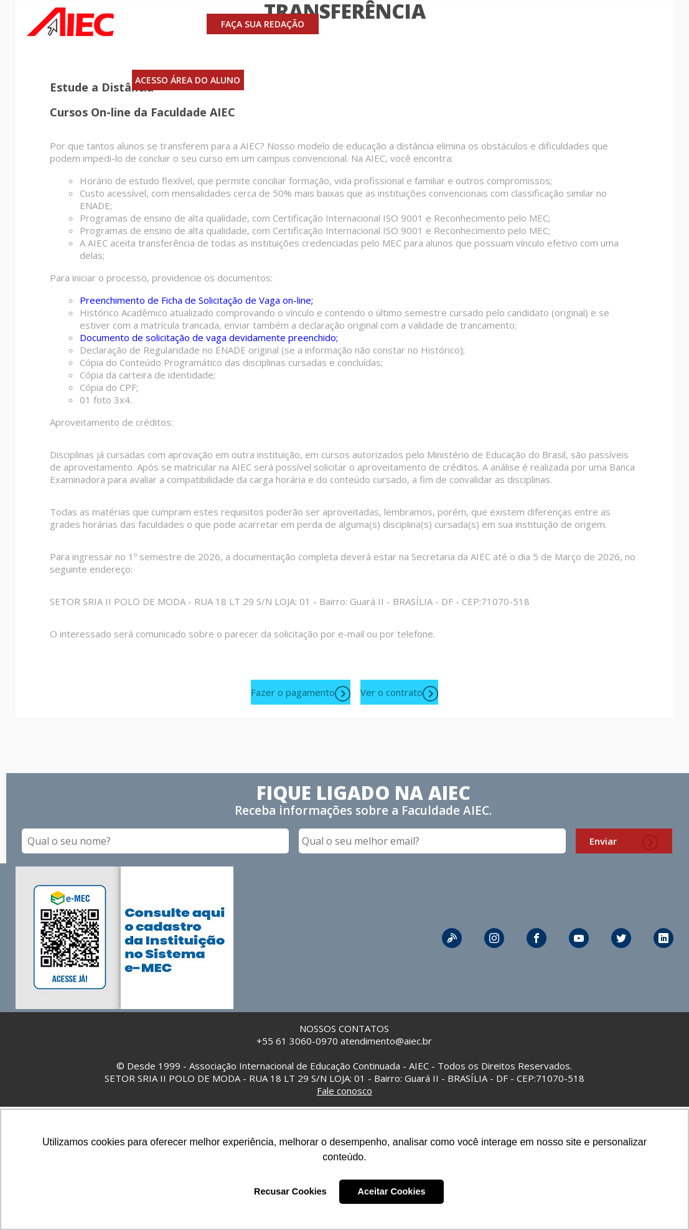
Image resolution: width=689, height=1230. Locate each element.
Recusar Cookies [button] (290, 1191)
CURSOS (354, 24)
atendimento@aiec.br (386, 1041)
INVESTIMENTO (428, 24)
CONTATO (556, 24)
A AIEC (499, 24)
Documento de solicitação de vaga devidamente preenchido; (209, 337)
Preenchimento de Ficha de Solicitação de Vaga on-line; (196, 300)
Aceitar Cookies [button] (392, 1191)
